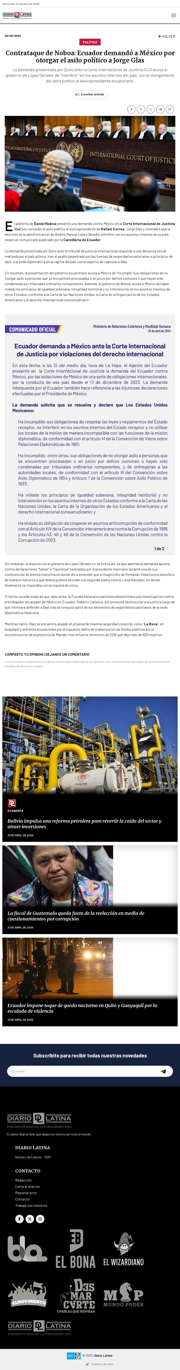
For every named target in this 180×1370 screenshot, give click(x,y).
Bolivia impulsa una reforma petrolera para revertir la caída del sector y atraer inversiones (84, 823)
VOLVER (166, 36)
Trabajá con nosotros (31, 1205)
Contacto (22, 1199)
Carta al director (27, 1186)
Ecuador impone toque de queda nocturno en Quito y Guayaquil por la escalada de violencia (82, 1008)
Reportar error (26, 1193)
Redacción (23, 1180)
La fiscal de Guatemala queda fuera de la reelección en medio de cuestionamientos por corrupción (76, 916)
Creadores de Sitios (102, 1364)
